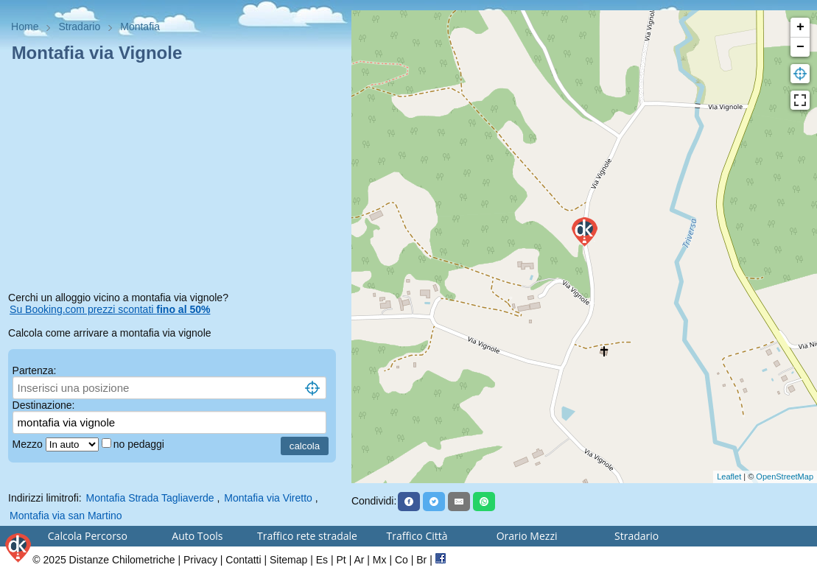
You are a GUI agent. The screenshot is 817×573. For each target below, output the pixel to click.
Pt (341, 560)
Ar (359, 560)
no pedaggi (140, 444)
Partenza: (35, 370)
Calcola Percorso (87, 536)
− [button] (800, 47)
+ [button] (800, 27)
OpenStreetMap (784, 476)
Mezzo (29, 444)
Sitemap (288, 560)
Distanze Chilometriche (122, 560)
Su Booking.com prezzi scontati (110, 309)
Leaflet (729, 476)
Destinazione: (44, 405)
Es (322, 560)
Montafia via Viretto (268, 498)
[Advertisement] (175, 180)
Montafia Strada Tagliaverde (150, 498)
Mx (380, 560)
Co (401, 560)
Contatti (243, 560)
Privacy (200, 560)
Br (421, 560)
